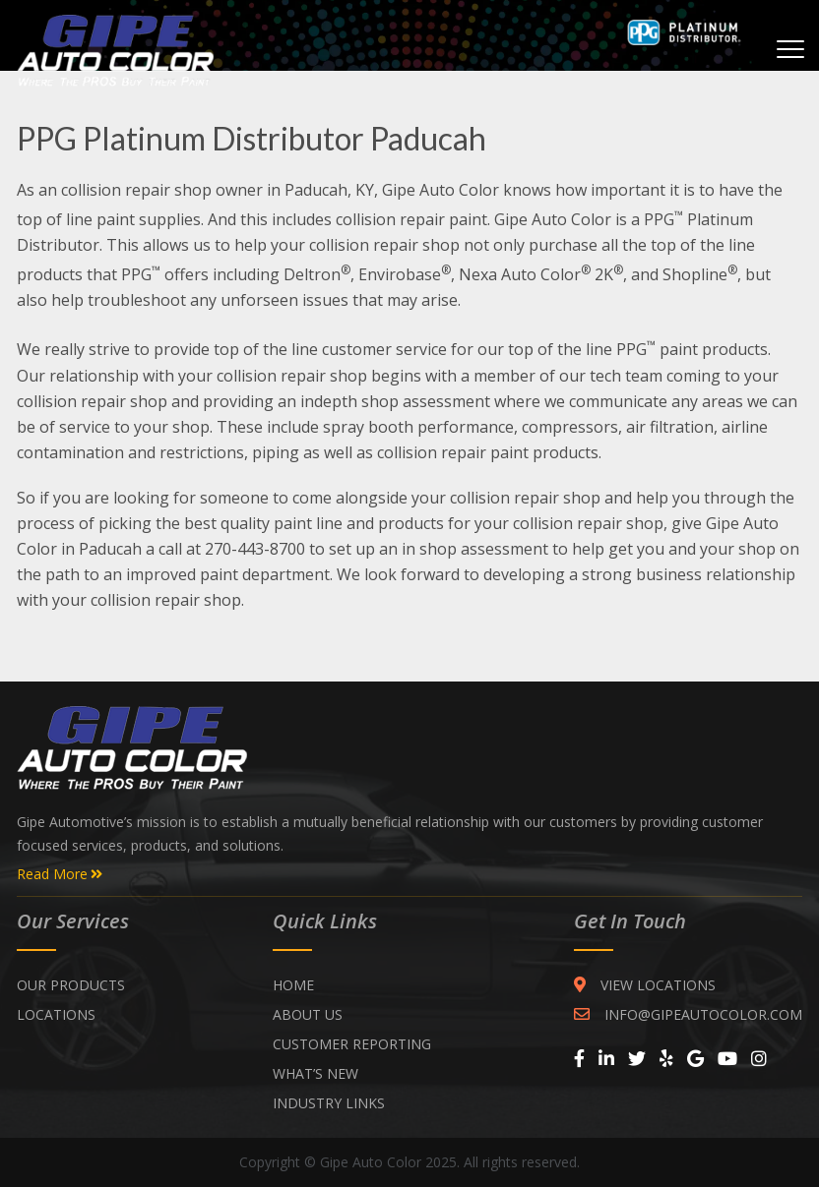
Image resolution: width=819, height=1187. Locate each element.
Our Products (71, 985)
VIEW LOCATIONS (645, 985)
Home (293, 985)
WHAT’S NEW (315, 1073)
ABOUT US (308, 1014)
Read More (59, 874)
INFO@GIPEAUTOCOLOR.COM (688, 1014)
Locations (56, 1014)
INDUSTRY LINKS (329, 1103)
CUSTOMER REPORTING (352, 1044)
